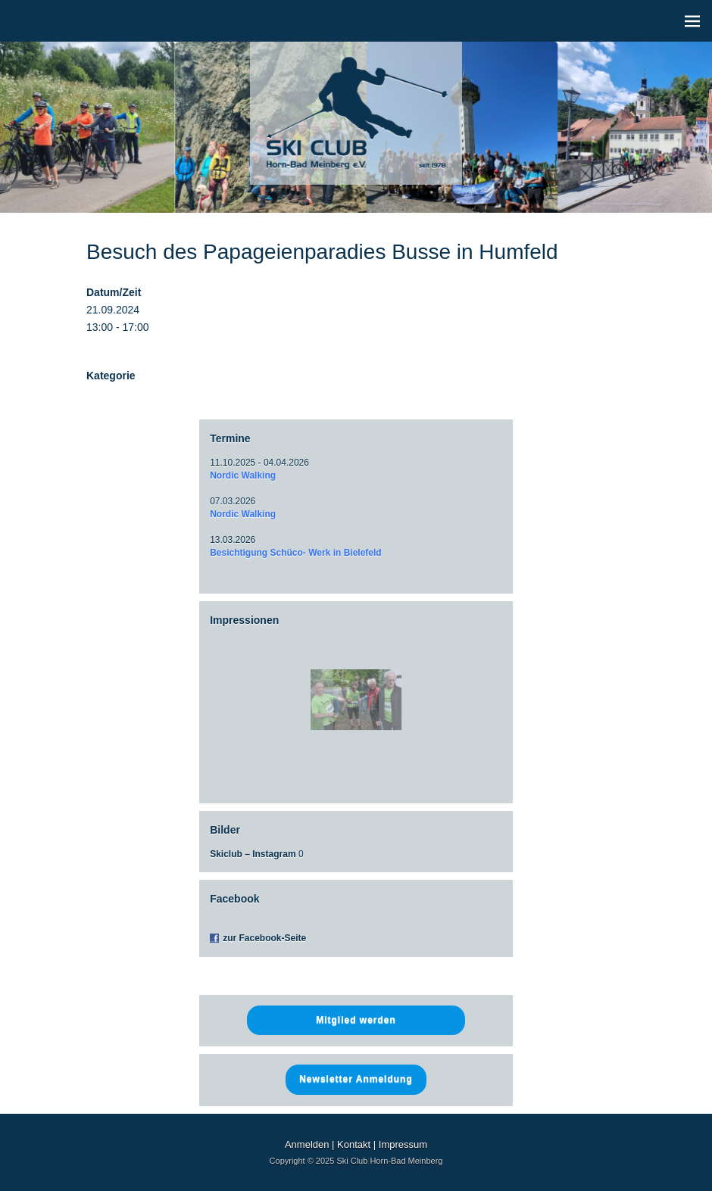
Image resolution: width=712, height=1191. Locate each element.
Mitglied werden (356, 1020)
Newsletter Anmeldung (356, 1079)
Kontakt (353, 1144)
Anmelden (307, 1144)
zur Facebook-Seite (264, 938)
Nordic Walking (243, 475)
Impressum (403, 1144)
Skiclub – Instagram (252, 854)
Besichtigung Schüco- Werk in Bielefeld (295, 552)
